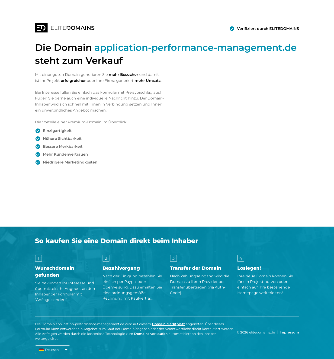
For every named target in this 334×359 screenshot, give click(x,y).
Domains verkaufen (151, 334)
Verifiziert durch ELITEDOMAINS (268, 28)
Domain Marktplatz (168, 324)
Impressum (289, 332)
